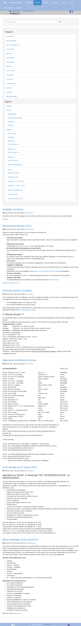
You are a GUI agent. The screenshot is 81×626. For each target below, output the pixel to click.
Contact (64, 2)
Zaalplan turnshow (13, 209)
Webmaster (47, 624)
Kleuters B (11, 149)
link (8, 242)
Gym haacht (10, 49)
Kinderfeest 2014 (13, 173)
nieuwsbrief (10, 62)
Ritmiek (8, 66)
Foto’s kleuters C (13, 160)
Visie (72, 2)
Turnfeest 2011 (13, 194)
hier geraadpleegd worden (27, 310)
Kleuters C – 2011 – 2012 (16, 186)
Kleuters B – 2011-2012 (16, 181)
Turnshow (9, 79)
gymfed (8, 53)
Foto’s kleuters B (13, 152)
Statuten (9, 106)
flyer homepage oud (12, 45)
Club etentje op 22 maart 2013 (20, 467)
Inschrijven (55, 2)
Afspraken (11, 137)
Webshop (8, 8)
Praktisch (29, 2)
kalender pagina (53, 279)
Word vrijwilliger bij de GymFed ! (21, 539)
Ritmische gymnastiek (15, 118)
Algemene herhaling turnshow (19, 360)
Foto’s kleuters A (13, 144)
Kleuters (9, 130)
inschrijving (13, 531)
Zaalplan (5, 219)
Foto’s (10, 169)
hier (8, 252)
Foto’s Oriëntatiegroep (15, 165)
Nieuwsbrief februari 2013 (17, 225)
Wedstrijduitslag (11, 96)
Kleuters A (11, 141)
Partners (46, 2)
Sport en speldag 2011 (15, 190)
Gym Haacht (27, 11)
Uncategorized (11, 83)
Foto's (18, 8)
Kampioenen (10, 58)
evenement (10, 36)
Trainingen (9, 75)
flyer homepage (11, 40)
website (8, 88)
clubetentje (25, 246)
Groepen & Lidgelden (16, 2)
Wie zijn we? (12, 133)
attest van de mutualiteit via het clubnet (46, 271)
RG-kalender (12, 114)
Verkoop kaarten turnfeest (17, 290)
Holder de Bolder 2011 (15, 198)
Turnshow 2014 (13, 177)
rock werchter (10, 71)
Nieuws (37, 2)
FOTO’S (10, 125)
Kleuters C (11, 157)
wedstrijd (9, 92)
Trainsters (11, 121)
